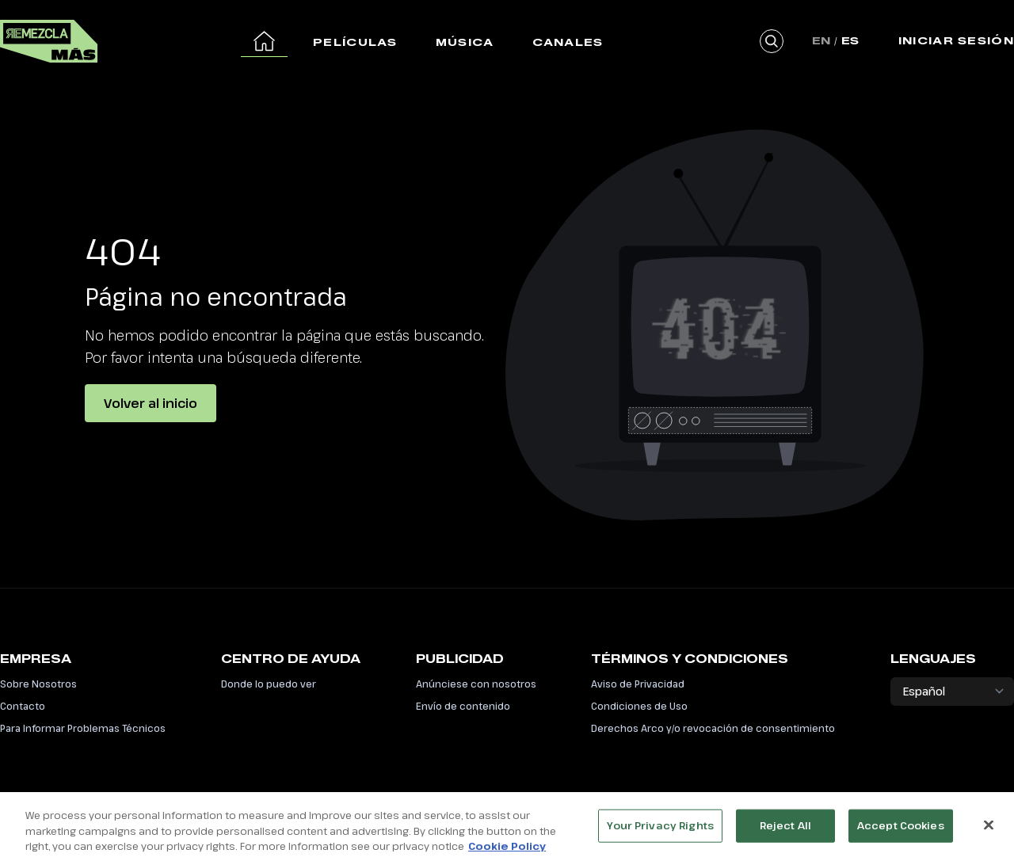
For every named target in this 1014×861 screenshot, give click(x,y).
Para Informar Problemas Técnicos (83, 728)
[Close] (988, 829)
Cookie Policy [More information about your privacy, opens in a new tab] (507, 851)
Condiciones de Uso (639, 705)
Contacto (22, 705)
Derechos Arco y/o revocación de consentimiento (713, 728)
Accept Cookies (900, 830)
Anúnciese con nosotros (476, 683)
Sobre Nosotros (38, 683)
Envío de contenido (463, 705)
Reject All (785, 830)
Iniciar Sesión (956, 40)
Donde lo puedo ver (268, 683)
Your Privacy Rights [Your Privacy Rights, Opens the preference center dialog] (660, 830)
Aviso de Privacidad (637, 683)
